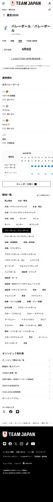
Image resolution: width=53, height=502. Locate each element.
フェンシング (10, 295)
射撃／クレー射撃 (34, 301)
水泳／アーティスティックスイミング (20, 212)
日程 (12, 41)
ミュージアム (7, 463)
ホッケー (19, 224)
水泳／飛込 (37, 206)
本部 (25, 343)
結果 (20, 41)
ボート (7, 224)
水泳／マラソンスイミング (16, 206)
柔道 (23, 295)
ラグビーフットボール (27, 307)
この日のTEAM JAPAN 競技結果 (25, 58)
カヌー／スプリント (35, 313)
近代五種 (8, 307)
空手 (31, 337)
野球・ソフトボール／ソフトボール (19, 331)
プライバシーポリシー (10, 456)
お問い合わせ (20, 452)
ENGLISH (28, 463)
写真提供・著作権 (40, 456)
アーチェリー (10, 319)
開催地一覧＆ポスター (11, 366)
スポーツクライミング (14, 337)
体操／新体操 (28, 242)
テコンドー (9, 325)
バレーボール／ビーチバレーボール (19, 236)
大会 (10, 423)
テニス (36, 218)
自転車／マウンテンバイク (16, 289)
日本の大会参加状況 (10, 385)
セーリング (9, 266)
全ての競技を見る (43, 195)
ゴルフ (43, 319)
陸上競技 (8, 200)
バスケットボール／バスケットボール (20, 254)
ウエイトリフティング (29, 266)
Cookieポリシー (26, 456)
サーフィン (43, 337)
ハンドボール (10, 271)
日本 (4, 138)
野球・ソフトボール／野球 (31, 325)
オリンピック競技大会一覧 (13, 360)
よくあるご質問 (8, 452)
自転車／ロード (11, 277)
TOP (4, 41)
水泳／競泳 (22, 200)
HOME (4, 423)
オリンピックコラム (10, 398)
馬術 (44, 289)
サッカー (23, 218)
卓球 (34, 289)
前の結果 (7, 49)
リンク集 (31, 452)
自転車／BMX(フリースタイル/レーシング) (22, 283)
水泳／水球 (9, 218)
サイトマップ (40, 452)
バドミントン (36, 295)
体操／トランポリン (13, 248)
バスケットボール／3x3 (14, 260)
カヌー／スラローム (13, 313)
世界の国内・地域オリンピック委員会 (17, 379)
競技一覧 (45, 423)
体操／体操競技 (11, 242)
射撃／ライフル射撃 (13, 301)
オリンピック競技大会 (22, 423)
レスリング (34, 260)
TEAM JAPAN (31, 41)
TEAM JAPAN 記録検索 (11, 392)
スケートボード (11, 343)
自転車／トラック (29, 271)
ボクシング (34, 224)
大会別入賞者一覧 (9, 373)
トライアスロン (27, 319)
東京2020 (36, 423)
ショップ (17, 463)
